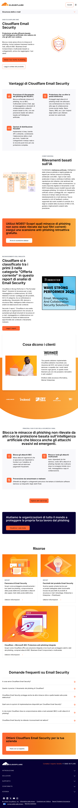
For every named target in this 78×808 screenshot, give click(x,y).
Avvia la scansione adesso (19, 240)
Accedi (69, 5)
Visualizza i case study (18, 528)
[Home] (13, 4)
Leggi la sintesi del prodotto (14, 67)
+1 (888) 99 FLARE (69, 764)
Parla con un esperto (17, 749)
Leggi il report (11, 328)
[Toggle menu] (75, 5)
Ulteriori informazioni (14, 600)
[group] (39, 362)
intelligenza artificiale (59, 170)
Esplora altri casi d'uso (39, 501)
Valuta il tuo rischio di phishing (14, 60)
